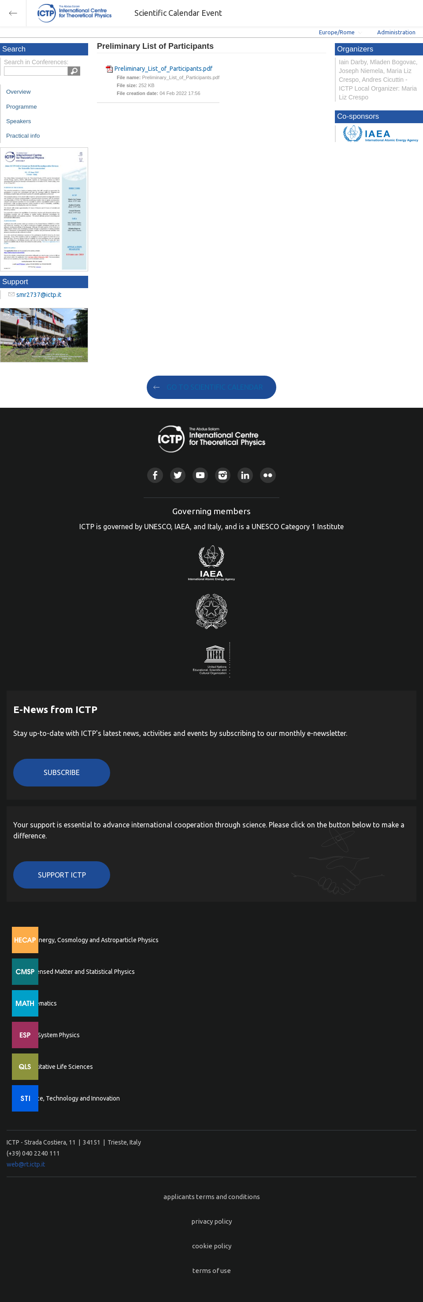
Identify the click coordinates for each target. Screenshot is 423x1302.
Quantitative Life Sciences (57, 1066)
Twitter (178, 475)
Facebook (155, 475)
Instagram (222, 475)
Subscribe (62, 772)
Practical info (23, 135)
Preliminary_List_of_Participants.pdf (163, 68)
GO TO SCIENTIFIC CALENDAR (215, 387)
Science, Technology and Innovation (71, 1098)
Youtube (200, 475)
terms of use (212, 1270)
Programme (21, 106)
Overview (18, 91)
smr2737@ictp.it (38, 294)
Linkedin (245, 475)
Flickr (267, 475)
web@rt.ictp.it (26, 1164)
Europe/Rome (337, 32)
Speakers (18, 121)
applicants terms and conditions (211, 1196)
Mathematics (39, 1003)
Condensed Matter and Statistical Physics (78, 971)
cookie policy (211, 1246)
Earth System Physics (51, 1035)
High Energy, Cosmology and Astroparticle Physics (90, 940)
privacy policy (211, 1221)
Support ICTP (62, 875)
